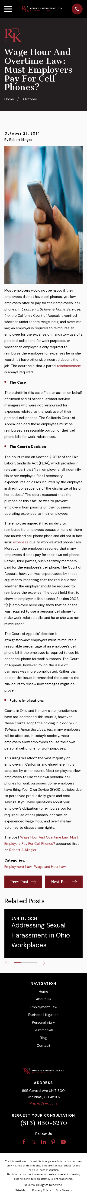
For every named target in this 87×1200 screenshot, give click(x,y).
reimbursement (69, 366)
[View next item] (44, 963)
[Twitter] (33, 1141)
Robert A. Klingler (22, 850)
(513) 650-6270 (43, 1123)
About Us (43, 999)
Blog (43, 1038)
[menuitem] (21, 1190)
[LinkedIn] (43, 1141)
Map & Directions (43, 1103)
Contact (43, 1045)
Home (43, 991)
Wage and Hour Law (50, 866)
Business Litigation (43, 1014)
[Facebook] (23, 1141)
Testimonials (43, 1030)
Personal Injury (43, 1022)
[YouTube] (63, 1141)
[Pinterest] (53, 1141)
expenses (21, 542)
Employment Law (18, 866)
